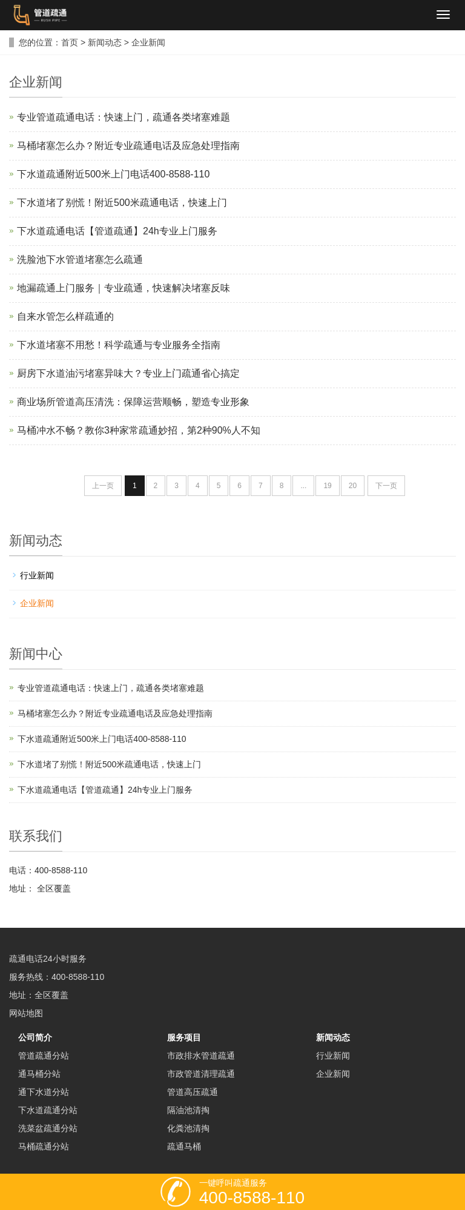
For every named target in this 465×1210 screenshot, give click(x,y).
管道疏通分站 (43, 1055)
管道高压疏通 (192, 1092)
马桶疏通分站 (43, 1146)
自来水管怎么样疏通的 (65, 316)
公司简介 (35, 1037)
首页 (69, 42)
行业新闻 (37, 575)
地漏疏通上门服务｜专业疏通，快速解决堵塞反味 (123, 288)
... (303, 485)
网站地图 (26, 1013)
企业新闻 (148, 42)
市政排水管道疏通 (201, 1055)
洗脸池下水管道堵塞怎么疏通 (80, 259)
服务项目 (184, 1037)
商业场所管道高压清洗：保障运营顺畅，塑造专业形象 (133, 402)
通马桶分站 (39, 1074)
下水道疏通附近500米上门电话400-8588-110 (113, 174)
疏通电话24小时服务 (48, 959)
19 (327, 485)
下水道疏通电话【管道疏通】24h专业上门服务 (117, 231)
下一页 (386, 485)
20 (353, 485)
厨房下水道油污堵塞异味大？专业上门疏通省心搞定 (128, 373)
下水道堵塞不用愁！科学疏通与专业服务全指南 (118, 345)
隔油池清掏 (188, 1110)
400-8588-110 (77, 977)
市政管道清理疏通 (201, 1074)
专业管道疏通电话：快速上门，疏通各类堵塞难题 (123, 117)
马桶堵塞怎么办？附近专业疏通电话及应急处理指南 (128, 146)
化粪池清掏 (188, 1128)
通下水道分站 (43, 1092)
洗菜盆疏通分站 (48, 1128)
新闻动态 (105, 42)
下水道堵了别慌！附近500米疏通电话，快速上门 (122, 202)
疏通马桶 (184, 1146)
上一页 (103, 485)
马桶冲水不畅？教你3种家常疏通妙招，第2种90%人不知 (138, 430)
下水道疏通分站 (48, 1110)
